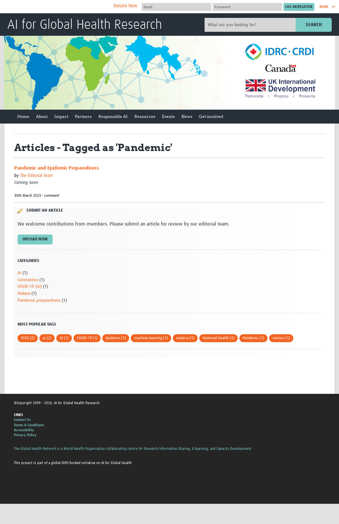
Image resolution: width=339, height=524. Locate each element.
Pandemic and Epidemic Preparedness (56, 168)
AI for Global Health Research (84, 25)
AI (19, 273)
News (186, 116)
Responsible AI (113, 116)
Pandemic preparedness (39, 300)
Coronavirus (28, 280)
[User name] (176, 7)
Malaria (24, 293)
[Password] (247, 7)
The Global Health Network (56, 7)
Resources (144, 116)
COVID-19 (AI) (30, 287)
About (42, 116)
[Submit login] (299, 7)
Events (168, 116)
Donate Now (125, 6)
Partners (83, 116)
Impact (61, 116)
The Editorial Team (36, 176)
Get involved (211, 116)
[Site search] (251, 25)
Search (314, 24)
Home (23, 116)
